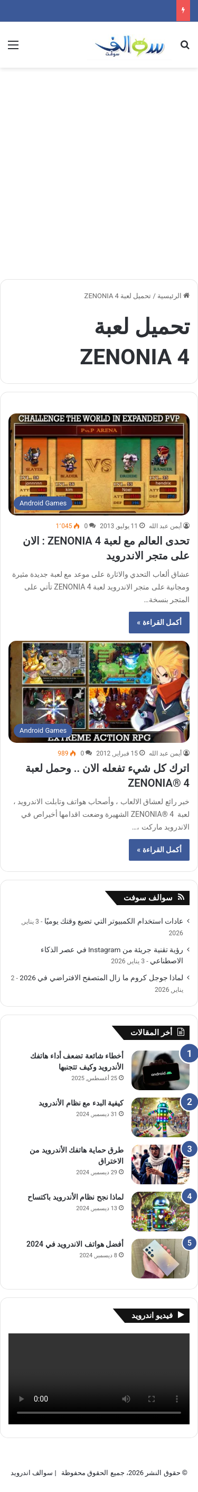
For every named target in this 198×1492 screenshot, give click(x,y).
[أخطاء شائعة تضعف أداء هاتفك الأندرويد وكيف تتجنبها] (160, 1070)
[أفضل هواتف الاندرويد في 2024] (160, 1258)
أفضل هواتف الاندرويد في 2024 (75, 1244)
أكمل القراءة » (159, 622)
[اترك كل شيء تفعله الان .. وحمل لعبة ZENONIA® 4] (99, 692)
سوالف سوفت (148, 897)
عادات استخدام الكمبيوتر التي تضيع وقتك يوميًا (113, 921)
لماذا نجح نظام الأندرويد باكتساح (75, 1197)
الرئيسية (173, 296)
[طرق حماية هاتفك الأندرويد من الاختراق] (160, 1164)
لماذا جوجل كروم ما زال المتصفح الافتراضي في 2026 (101, 977)
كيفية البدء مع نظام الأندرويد (81, 1103)
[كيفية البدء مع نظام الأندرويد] (160, 1117)
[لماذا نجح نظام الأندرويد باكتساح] (160, 1211)
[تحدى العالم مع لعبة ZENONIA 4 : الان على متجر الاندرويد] (99, 464)
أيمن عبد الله (165, 526)
